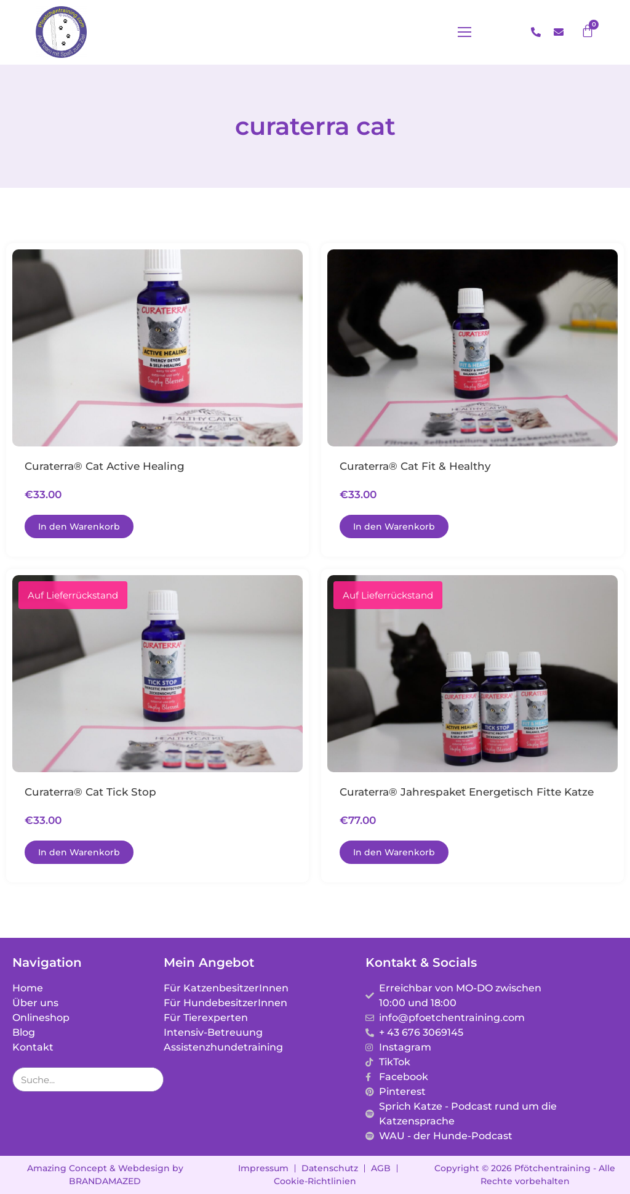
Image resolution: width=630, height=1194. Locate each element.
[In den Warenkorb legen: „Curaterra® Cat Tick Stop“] (79, 852)
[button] (494, 32)
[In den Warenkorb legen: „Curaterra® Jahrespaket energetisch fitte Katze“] (394, 852)
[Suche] (150, 1079)
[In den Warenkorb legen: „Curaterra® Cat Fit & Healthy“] (394, 526)
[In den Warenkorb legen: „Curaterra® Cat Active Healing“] (79, 526)
